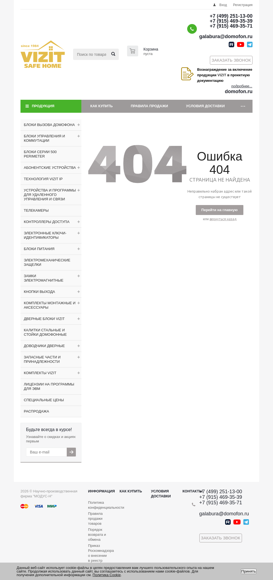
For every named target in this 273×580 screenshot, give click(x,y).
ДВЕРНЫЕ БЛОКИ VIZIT (44, 319)
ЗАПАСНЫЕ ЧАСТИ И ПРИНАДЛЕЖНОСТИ (42, 359)
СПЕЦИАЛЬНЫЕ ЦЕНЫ (44, 400)
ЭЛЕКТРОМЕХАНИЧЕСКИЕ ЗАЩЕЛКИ (47, 262)
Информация (101, 491)
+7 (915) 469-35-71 (231, 25)
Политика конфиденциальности (106, 505)
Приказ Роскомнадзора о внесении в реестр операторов (101, 556)
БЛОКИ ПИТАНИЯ (39, 249)
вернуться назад (223, 219)
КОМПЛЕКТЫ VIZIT (40, 373)
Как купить (101, 106)
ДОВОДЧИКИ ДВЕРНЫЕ (44, 346)
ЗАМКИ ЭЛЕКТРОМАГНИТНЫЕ (43, 278)
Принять (248, 571)
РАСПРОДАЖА (36, 411)
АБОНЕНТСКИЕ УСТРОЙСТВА (50, 168)
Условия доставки (205, 106)
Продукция (43, 106)
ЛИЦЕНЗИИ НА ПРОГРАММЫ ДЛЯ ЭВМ (49, 386)
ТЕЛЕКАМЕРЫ (36, 210)
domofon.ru (239, 91)
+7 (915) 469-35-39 (231, 21)
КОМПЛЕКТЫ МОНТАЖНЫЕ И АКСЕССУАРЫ (50, 305)
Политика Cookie (106, 575)
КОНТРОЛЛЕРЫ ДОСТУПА (46, 222)
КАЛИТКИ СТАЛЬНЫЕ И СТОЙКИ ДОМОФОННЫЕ (45, 332)
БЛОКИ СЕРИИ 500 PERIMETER (40, 154)
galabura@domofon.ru (226, 36)
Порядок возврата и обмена (97, 534)
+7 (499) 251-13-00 (231, 16)
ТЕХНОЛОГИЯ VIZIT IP (43, 179)
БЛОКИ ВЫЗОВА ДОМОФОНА (49, 125)
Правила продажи (149, 106)
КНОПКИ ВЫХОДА (39, 292)
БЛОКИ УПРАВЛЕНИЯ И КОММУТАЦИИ (44, 138)
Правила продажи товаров (95, 518)
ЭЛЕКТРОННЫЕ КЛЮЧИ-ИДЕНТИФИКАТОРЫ (45, 235)
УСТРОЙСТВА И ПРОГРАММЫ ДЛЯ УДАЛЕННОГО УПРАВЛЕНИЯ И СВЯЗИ (50, 194)
